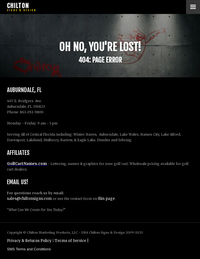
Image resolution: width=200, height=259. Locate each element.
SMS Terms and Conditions (29, 249)
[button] (193, 7)
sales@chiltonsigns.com (29, 198)
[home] (21, 7)
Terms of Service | (72, 240)
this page (106, 198)
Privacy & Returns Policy (29, 240)
